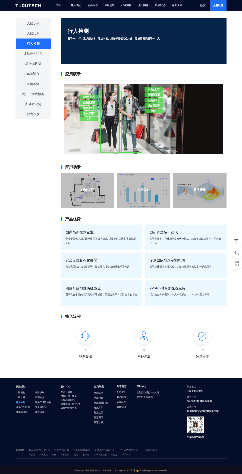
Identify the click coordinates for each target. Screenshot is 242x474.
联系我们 (160, 5)
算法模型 (76, 5)
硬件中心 (93, 5)
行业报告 (126, 5)
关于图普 (143, 5)
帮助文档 (177, 5)
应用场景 (109, 5)
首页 (58, 5)
